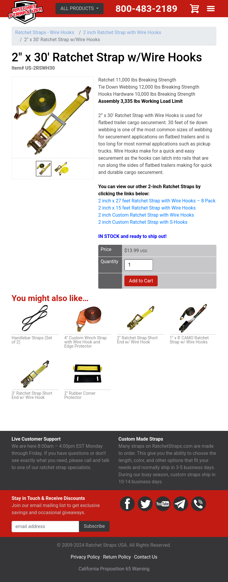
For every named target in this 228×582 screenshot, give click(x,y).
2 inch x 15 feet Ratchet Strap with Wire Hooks (147, 208)
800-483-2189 (146, 8)
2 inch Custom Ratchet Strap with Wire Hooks (146, 215)
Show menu (210, 8)
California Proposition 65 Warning (114, 569)
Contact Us (145, 557)
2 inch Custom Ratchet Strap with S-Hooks (143, 222)
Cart (194, 8)
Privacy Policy (85, 557)
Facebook (127, 504)
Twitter (145, 504)
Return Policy (117, 557)
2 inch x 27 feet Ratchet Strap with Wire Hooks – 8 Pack (157, 201)
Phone (199, 504)
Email (181, 504)
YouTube (163, 504)
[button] (80, 8)
